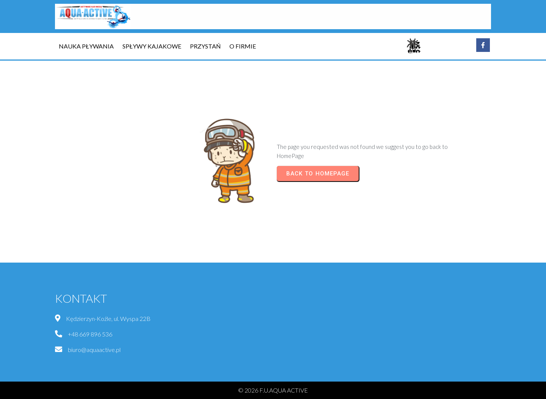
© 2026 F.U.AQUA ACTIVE (273, 390)
